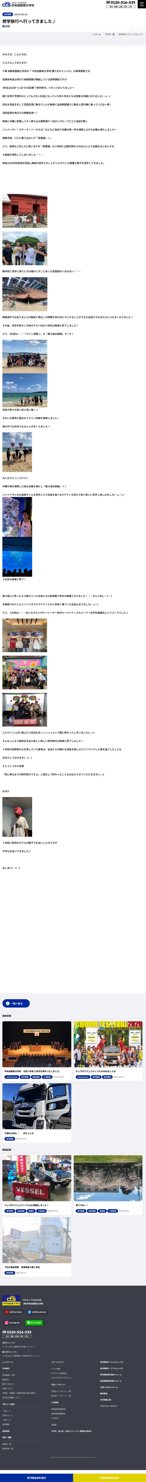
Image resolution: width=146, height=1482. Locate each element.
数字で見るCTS (8, 1396)
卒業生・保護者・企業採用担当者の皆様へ (19, 1405)
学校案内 (6, 1380)
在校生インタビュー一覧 (61, 1407)
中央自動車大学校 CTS (18, 4)
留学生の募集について (11, 1409)
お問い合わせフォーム (109, 1399)
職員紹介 (6, 1391)
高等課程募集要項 (58, 1425)
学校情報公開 (105, 1411)
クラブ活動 (55, 1380)
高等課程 (6, 1436)
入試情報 (54, 1414)
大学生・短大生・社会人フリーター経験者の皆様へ (71, 1443)
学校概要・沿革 (8, 1387)
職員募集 (103, 1405)
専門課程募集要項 (58, 1421)
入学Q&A (55, 1430)
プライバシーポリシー (109, 1418)
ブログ (54, 1436)
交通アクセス (7, 1400)
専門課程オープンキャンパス (111, 1374)
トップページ (7, 1374)
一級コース (6, 1423)
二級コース (6, 1431)
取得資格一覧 (7, 1460)
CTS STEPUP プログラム (61, 1389)
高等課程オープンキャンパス (111, 1380)
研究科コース (7, 1427)
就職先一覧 (6, 1456)
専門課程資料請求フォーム (111, 1386)
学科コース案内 (8, 1416)
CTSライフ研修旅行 (59, 1385)
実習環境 (6, 1443)
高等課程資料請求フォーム (111, 1393)
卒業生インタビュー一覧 (61, 1403)
